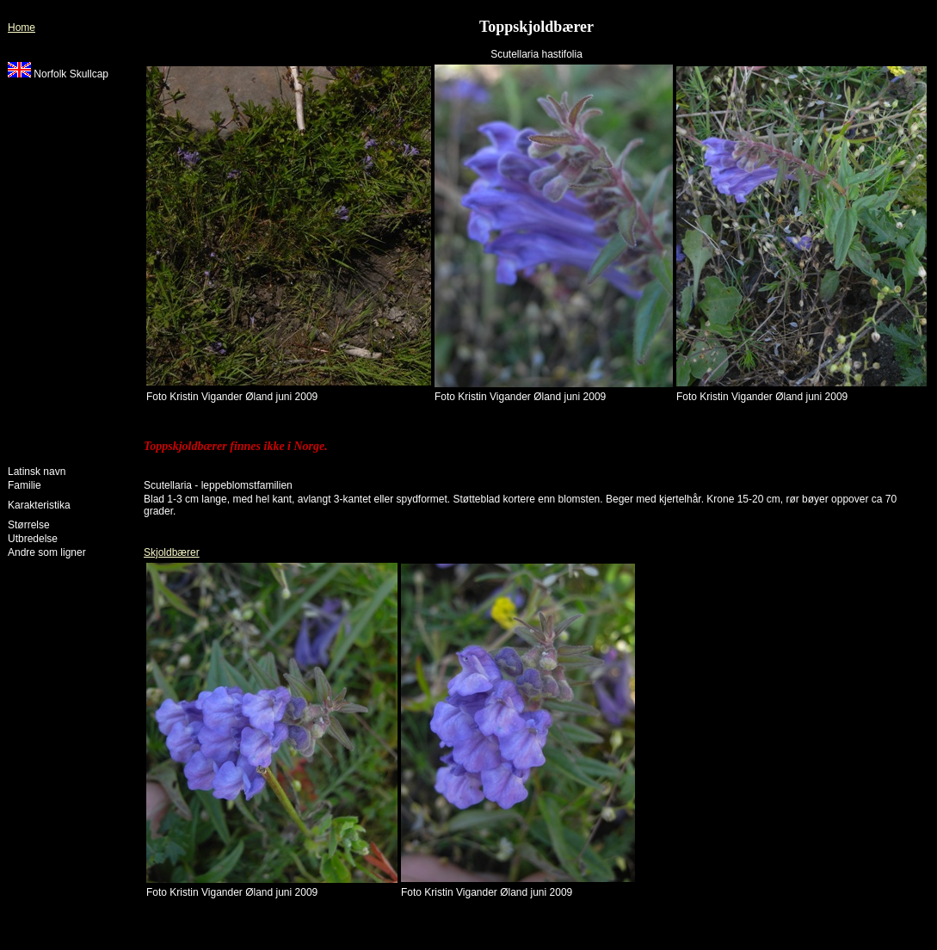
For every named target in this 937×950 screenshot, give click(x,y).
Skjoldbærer (172, 552)
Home (21, 28)
